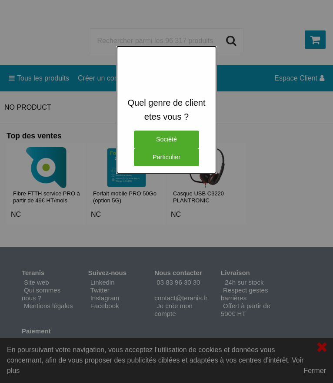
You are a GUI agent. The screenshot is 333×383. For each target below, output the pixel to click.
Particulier (166, 157)
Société (166, 139)
